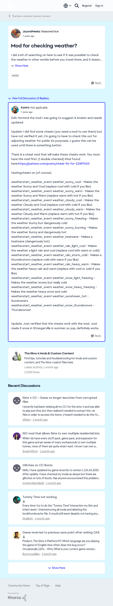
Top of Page (43, 585)
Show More (19, 65)
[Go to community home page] (16, 6)
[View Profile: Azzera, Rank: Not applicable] (15, 110)
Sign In (99, 5)
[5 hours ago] (46, 451)
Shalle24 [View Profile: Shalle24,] (27, 518)
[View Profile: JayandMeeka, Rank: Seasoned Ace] (16, 33)
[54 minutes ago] (39, 420)
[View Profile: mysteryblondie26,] (17, 468)
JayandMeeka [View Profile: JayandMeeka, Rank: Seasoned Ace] (31, 31)
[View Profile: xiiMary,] (17, 400)
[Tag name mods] (15, 76)
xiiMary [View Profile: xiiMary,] (26, 419)
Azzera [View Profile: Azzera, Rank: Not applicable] (25, 107)
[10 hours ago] (42, 519)
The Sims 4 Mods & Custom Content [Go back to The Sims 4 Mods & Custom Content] (29, 16)
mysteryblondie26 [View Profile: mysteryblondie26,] (33, 483)
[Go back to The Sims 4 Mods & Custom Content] (62, 353)
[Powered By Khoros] (56, 596)
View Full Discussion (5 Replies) (28, 98)
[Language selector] (67, 6)
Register (87, 5)
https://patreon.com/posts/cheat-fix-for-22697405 (54, 164)
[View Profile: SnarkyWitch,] (17, 436)
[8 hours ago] (53, 483)
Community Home (19, 585)
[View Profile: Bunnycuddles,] (17, 535)
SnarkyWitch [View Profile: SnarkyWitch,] (30, 451)
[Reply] (96, 83)
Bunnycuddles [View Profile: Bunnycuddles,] (31, 554)
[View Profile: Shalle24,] (17, 500)
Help (58, 585)
